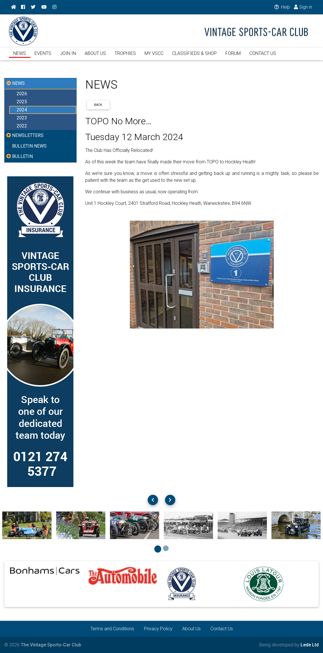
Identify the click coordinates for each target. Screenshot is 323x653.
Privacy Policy (158, 628)
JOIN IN (68, 57)
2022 (22, 126)
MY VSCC (154, 57)
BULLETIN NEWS (29, 146)
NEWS (19, 57)
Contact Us (221, 628)
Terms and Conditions (112, 628)
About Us (191, 628)
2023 (22, 118)
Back (98, 105)
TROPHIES (125, 57)
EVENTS (43, 57)
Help (281, 7)
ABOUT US (95, 57)
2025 (22, 101)
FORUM (233, 57)
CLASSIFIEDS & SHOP (194, 57)
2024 (22, 109)
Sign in (303, 7)
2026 (22, 93)
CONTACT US (262, 57)
